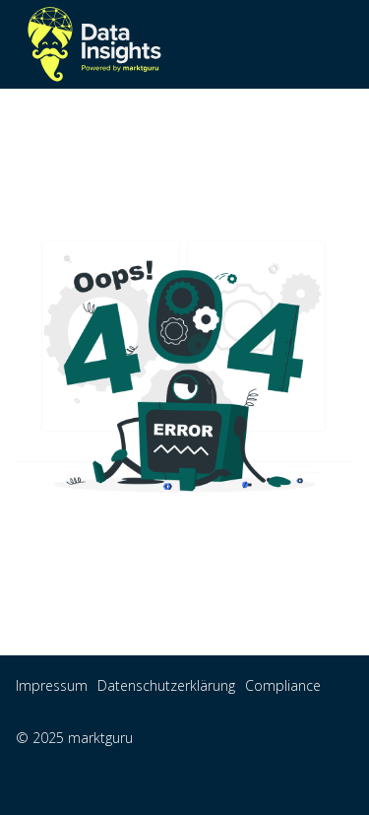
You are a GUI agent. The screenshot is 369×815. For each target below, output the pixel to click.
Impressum (52, 685)
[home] (94, 44)
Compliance (283, 685)
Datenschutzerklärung (166, 685)
